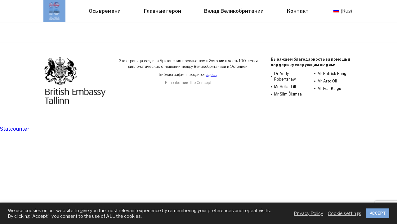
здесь (211, 74)
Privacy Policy (308, 213)
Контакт (298, 11)
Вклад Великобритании (234, 11)
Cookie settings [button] (344, 213)
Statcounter (14, 129)
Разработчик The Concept (188, 82)
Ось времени (105, 11)
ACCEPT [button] (378, 213)
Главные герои (162, 11)
